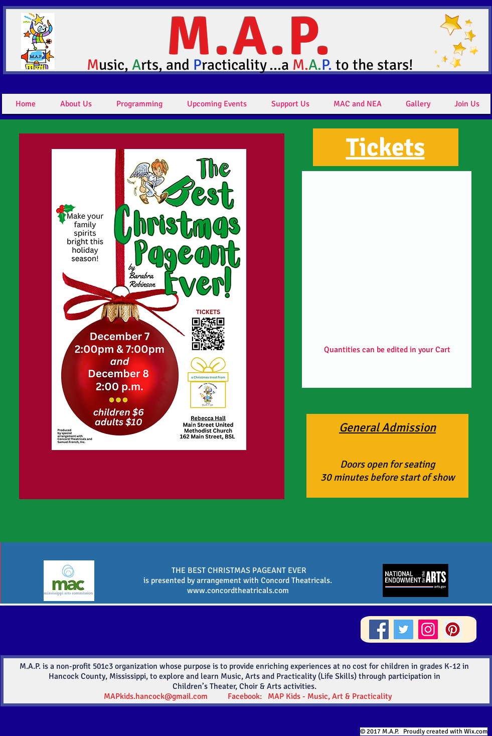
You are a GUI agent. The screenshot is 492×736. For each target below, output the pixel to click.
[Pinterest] (452, 629)
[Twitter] (403, 629)
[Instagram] (428, 629)
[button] (76, 104)
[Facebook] (379, 629)
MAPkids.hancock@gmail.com (156, 696)
